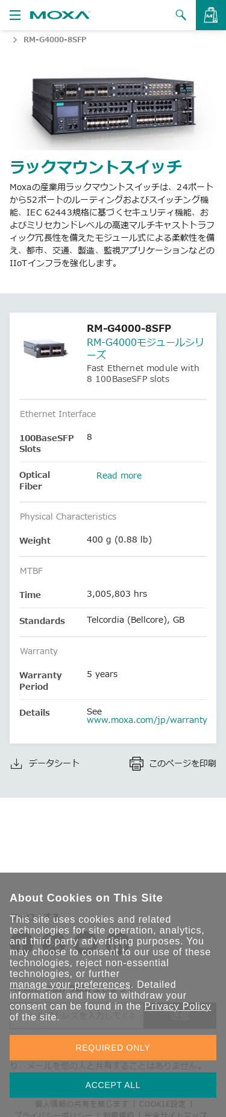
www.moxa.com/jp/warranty (147, 720)
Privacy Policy (177, 1006)
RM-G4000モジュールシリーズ (145, 348)
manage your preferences (70, 984)
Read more (119, 475)
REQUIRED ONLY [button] (113, 1047)
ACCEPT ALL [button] (113, 1085)
